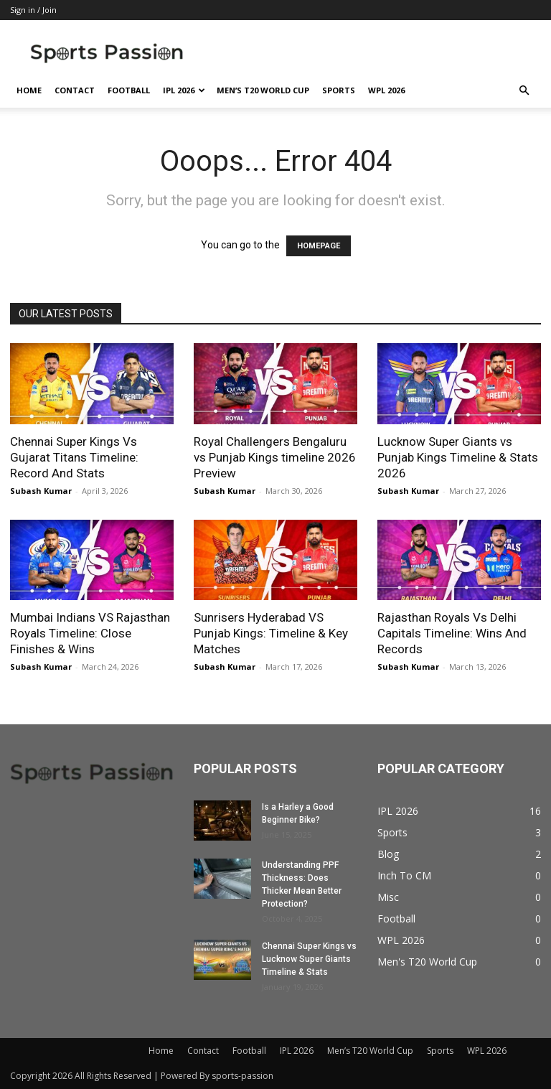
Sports (338, 90)
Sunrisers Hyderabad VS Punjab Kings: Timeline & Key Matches (271, 633)
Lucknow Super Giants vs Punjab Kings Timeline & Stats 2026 (457, 457)
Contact (75, 90)
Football (129, 90)
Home (29, 90)
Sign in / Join (33, 9)
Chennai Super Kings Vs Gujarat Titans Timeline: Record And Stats (74, 457)
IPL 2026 (184, 90)
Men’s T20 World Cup (263, 90)
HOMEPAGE (318, 246)
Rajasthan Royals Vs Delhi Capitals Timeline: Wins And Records (452, 633)
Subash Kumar (41, 490)
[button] (524, 91)
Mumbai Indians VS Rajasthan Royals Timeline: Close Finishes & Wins (90, 633)
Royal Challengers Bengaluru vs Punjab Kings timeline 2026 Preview (275, 457)
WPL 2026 (386, 90)
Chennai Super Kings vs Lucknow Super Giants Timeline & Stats (309, 959)
